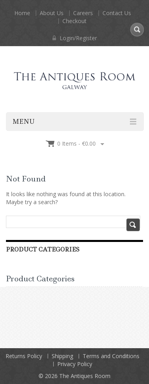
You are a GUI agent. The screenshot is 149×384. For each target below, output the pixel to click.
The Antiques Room (84, 376)
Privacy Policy (74, 364)
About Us (52, 13)
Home (22, 13)
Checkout (74, 21)
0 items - (76, 143)
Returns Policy (24, 356)
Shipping (62, 356)
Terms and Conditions (111, 356)
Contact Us (117, 13)
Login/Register (74, 38)
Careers (83, 13)
